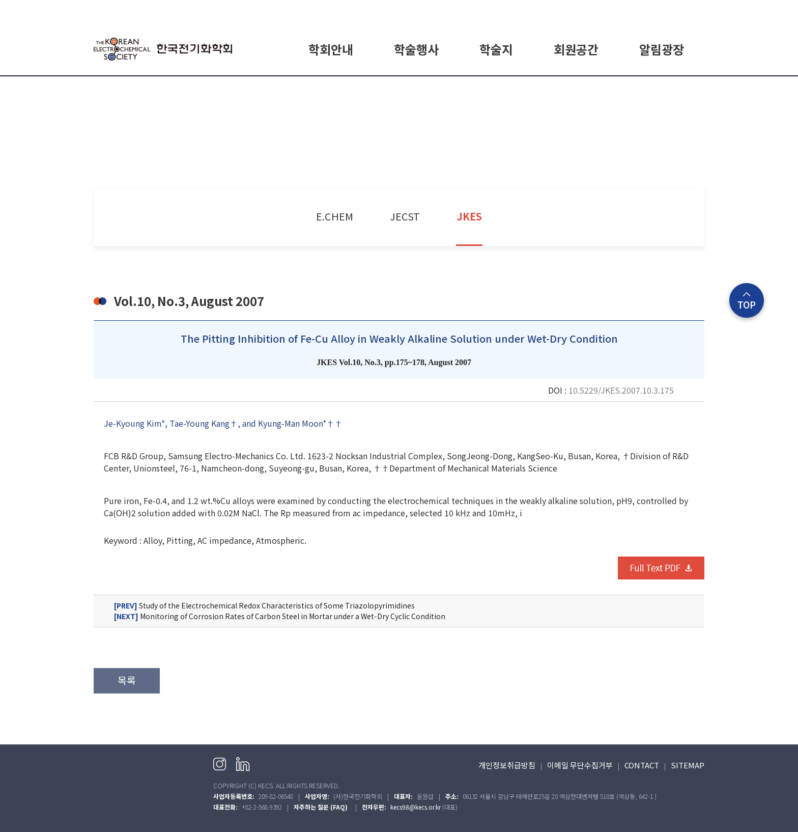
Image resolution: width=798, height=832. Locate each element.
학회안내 (330, 49)
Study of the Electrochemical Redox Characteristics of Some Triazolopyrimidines (264, 605)
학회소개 (331, 88)
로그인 (626, 11)
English (692, 11)
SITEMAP (687, 765)
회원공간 (576, 49)
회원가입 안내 (576, 88)
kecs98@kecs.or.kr (415, 806)
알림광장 (661, 49)
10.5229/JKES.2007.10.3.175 (621, 390)
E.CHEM (496, 88)
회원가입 (658, 11)
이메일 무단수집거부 (580, 765)
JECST (405, 216)
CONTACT (641, 765)
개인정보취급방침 (506, 765)
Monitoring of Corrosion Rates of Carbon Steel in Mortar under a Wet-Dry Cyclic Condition (279, 616)
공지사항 (661, 88)
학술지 (496, 49)
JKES (469, 216)
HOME (597, 11)
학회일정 (416, 88)
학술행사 (416, 49)
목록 (127, 680)
